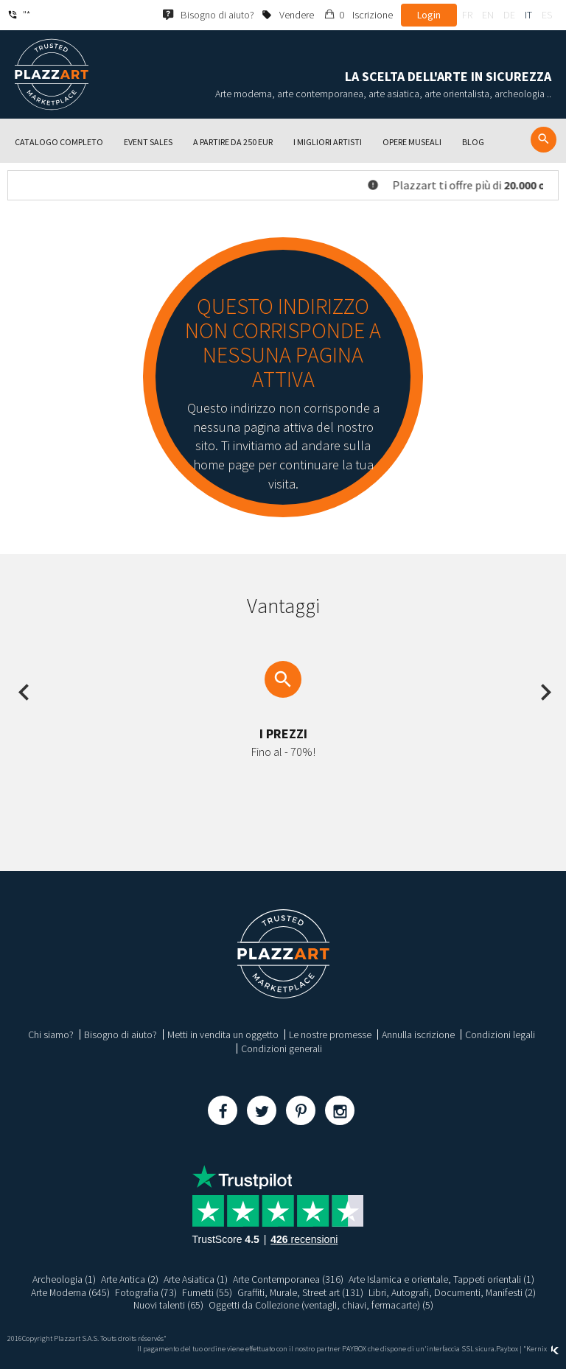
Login (429, 14)
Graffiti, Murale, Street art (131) (300, 1292)
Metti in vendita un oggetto (223, 1034)
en (488, 14)
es (547, 14)
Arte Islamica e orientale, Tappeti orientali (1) (441, 1279)
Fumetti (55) (206, 1292)
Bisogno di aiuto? (120, 1034)
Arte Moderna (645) (69, 1292)
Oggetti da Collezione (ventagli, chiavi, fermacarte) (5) (321, 1305)
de (509, 14)
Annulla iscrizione (418, 1034)
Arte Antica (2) (129, 1279)
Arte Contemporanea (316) (288, 1279)
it (528, 14)
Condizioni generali (281, 1048)
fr (467, 14)
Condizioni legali (500, 1034)
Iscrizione (372, 14)
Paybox (507, 1349)
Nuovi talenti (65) (168, 1305)
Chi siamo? (51, 1034)
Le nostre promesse (330, 1034)
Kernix (542, 1349)
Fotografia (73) (145, 1292)
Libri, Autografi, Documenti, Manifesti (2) (452, 1292)
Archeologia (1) (64, 1279)
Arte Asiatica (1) (196, 1279)
